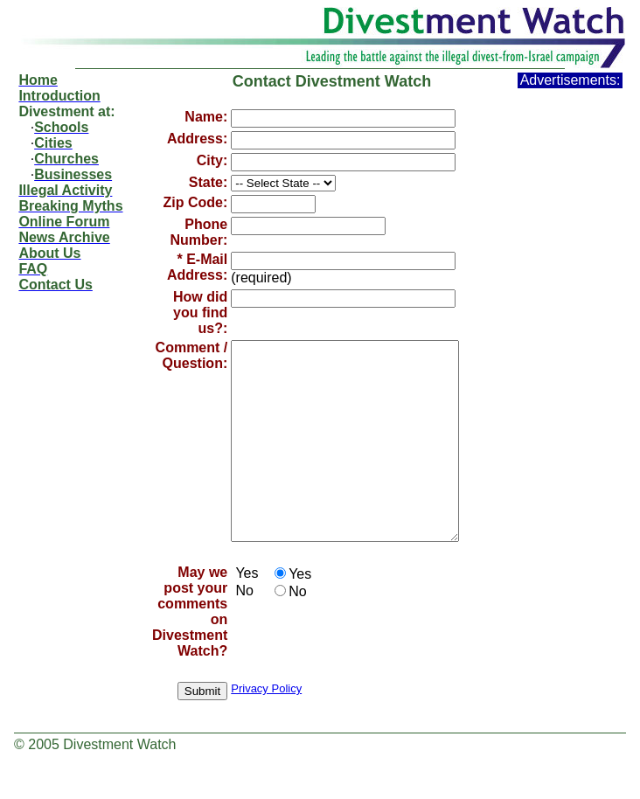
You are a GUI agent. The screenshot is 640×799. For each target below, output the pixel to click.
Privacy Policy (266, 727)
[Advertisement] (570, 350)
